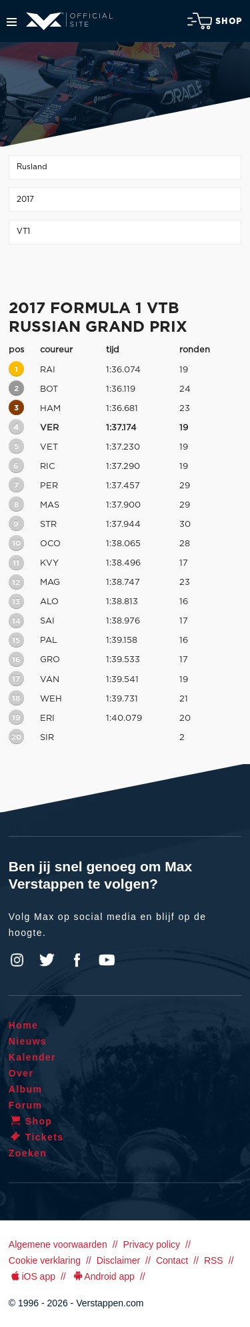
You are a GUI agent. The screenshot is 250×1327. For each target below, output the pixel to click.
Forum (26, 1105)
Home (24, 1025)
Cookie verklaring (45, 1260)
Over (21, 1073)
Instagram (17, 960)
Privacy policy (151, 1244)
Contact (172, 1260)
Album (26, 1089)
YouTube (106, 960)
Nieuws (28, 1041)
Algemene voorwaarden (58, 1244)
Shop (214, 21)
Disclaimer (118, 1260)
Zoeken (28, 1153)
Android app (103, 1276)
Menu (12, 22)
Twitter (47, 960)
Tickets (36, 1137)
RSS (213, 1260)
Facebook (76, 960)
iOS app (32, 1276)
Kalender (32, 1057)
